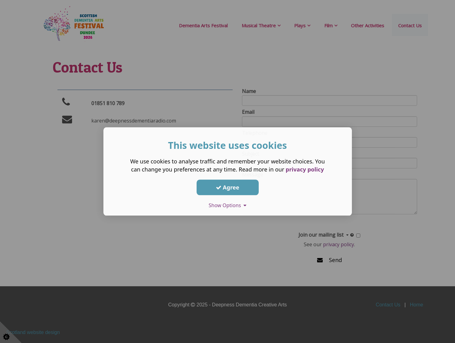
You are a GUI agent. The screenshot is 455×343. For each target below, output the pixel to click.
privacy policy (305, 169)
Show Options (228, 205)
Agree (227, 187)
